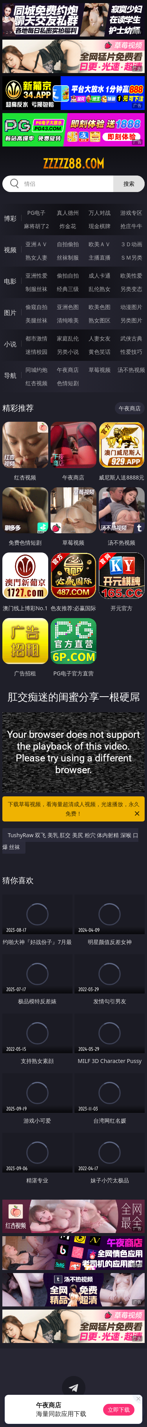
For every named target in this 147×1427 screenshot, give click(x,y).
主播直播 (100, 257)
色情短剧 (68, 383)
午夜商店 (68, 369)
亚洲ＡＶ (36, 244)
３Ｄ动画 (131, 244)
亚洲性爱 (36, 275)
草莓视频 (100, 369)
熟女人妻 (36, 257)
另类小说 (68, 351)
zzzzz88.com (73, 164)
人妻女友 (100, 338)
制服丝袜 (36, 289)
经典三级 (68, 289)
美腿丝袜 (36, 320)
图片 (10, 312)
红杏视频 (36, 383)
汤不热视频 (131, 369)
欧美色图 (100, 307)
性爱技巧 (131, 351)
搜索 (128, 183)
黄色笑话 (100, 351)
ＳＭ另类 (131, 257)
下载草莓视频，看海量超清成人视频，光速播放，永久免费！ (74, 809)
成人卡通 (100, 275)
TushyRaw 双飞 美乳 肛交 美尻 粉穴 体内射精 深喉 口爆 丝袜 (70, 841)
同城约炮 (36, 369)
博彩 (10, 218)
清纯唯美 (68, 320)
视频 (10, 249)
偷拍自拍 (68, 275)
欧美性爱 (131, 275)
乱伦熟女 (100, 289)
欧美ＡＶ (100, 244)
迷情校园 (36, 351)
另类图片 (131, 320)
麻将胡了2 (36, 226)
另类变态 (131, 289)
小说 (10, 344)
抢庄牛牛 (131, 226)
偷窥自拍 (36, 307)
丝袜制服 (68, 257)
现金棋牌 (100, 226)
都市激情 (36, 338)
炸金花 (68, 226)
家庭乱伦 (68, 338)
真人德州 (68, 212)
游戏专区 (131, 212)
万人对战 (100, 212)
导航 (10, 375)
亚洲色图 (68, 307)
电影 (10, 281)
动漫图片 (131, 307)
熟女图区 (100, 320)
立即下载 (119, 1409)
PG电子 (36, 212)
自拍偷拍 (68, 244)
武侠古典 (131, 338)
